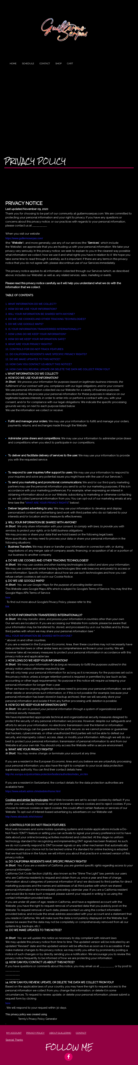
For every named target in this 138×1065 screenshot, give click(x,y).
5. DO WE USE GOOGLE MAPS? (24, 324)
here (7, 597)
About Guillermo (60, 1033)
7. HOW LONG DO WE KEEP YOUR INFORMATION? (35, 334)
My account (14, 1033)
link (7, 606)
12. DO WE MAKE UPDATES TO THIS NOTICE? (32, 359)
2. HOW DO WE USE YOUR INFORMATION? (31, 308)
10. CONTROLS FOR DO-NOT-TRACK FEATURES (34, 349)
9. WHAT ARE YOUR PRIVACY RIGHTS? (28, 344)
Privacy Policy (35, 161)
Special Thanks (14, 1039)
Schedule (28, 63)
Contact (45, 63)
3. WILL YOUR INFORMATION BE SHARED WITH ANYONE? (40, 313)
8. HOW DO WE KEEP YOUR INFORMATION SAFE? (35, 339)
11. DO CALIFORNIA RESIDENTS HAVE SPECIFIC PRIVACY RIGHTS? (46, 354)
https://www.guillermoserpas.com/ (24, 238)
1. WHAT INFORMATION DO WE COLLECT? (30, 303)
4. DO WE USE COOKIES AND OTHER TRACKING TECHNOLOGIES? (45, 319)
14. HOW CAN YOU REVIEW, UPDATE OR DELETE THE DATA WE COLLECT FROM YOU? (57, 369)
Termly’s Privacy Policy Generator (37, 1018)
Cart (70, 63)
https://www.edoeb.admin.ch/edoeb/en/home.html (33, 791)
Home (13, 63)
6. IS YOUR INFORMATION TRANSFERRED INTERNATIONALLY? (43, 329)
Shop (58, 63)
